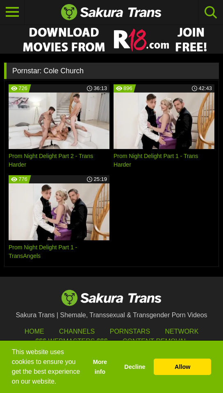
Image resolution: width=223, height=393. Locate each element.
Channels (77, 331)
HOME (34, 331)
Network (182, 331)
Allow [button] (182, 367)
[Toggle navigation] (12, 12)
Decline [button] (134, 367)
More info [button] (100, 367)
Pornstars (130, 331)
